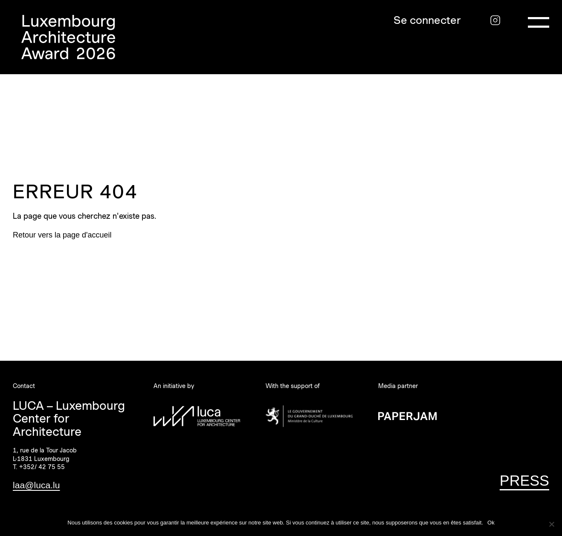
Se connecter (427, 20)
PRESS (524, 480)
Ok (491, 522)
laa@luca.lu (36, 485)
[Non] (551, 524)
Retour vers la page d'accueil (62, 235)
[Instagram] (495, 20)
